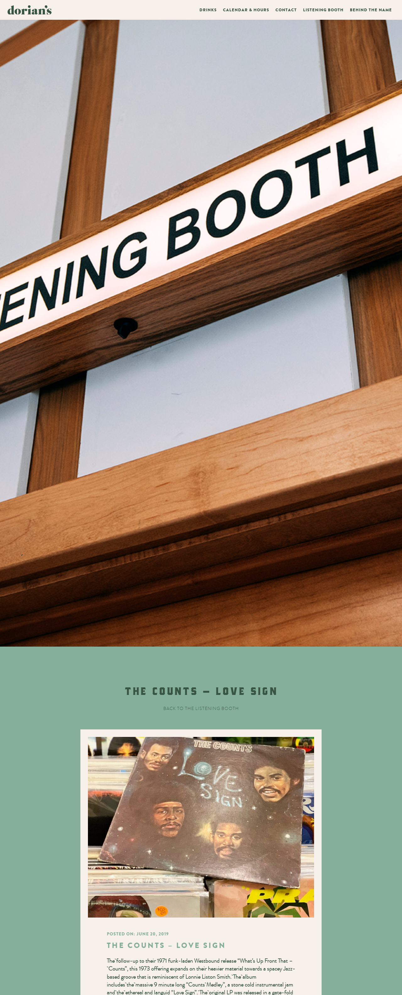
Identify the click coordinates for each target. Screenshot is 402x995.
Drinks (208, 10)
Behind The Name (371, 10)
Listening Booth (323, 10)
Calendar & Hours (246, 10)
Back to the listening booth (201, 709)
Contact (286, 10)
